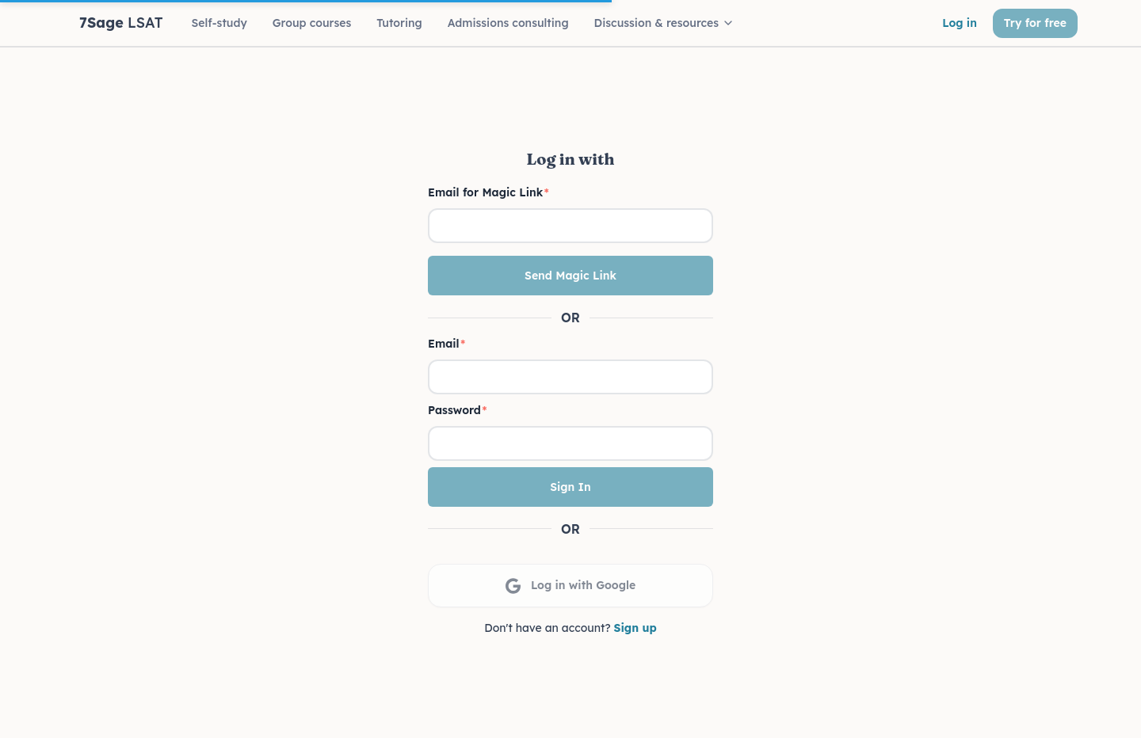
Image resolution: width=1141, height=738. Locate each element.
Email (446, 344)
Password (457, 410)
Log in (959, 23)
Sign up (635, 628)
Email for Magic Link (488, 192)
